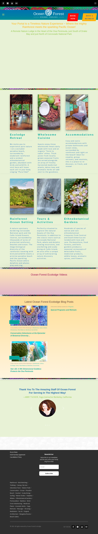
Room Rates (13, 452)
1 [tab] (45, 425)
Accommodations (80, 134)
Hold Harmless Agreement (17, 455)
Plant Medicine (21, 330)
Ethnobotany (13, 330)
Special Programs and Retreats (64, 310)
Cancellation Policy (16, 457)
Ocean (17, 365)
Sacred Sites (34, 330)
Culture (45, 328)
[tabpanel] (47, 404)
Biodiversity (36, 328)
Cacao (41, 328)
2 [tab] (47, 425)
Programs (71, 306)
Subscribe (49, 473)
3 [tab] (49, 425)
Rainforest (28, 330)
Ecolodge (12, 365)
